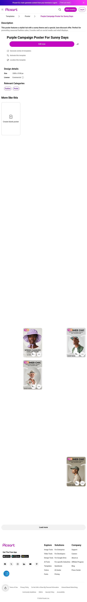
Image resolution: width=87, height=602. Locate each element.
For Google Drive (60, 558)
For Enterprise (60, 550)
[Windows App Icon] (25, 557)
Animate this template (18, 55)
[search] (60, 9)
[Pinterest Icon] (36, 564)
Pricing (57, 574)
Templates (48, 566)
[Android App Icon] (16, 557)
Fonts (46, 574)
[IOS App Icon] (7, 557)
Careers (74, 554)
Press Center (76, 570)
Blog (73, 566)
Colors (46, 570)
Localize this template (18, 60)
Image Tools (48, 550)
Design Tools (48, 558)
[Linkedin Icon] (24, 564)
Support (74, 550)
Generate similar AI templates (20, 51)
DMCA (41, 592)
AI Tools (47, 562)
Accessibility (61, 592)
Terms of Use (14, 587)
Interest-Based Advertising (69, 587)
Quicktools (58, 566)
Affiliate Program (78, 562)
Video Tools (48, 554)
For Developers (60, 554)
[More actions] (82, 354)
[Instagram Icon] (17, 564)
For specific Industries (62, 562)
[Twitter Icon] (11, 564)
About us (75, 558)
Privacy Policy (24, 587)
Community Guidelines (29, 592)
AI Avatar (58, 570)
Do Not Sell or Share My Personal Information (45, 587)
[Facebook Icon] (5, 564)
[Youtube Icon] (30, 564)
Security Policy (49, 592)
